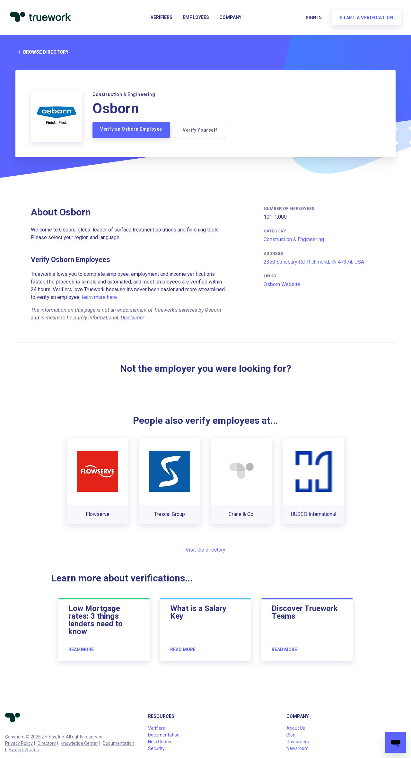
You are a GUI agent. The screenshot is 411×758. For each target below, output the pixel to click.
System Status (24, 749)
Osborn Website (282, 284)
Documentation (118, 743)
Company (230, 18)
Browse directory (41, 52)
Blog (290, 734)
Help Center (160, 741)
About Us (295, 728)
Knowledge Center (79, 743)
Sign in (313, 18)
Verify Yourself (200, 130)
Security (156, 748)
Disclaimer (132, 318)
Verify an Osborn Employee (131, 129)
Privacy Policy (19, 743)
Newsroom (297, 748)
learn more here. (100, 297)
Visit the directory (205, 550)
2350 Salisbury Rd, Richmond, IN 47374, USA (314, 262)
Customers (297, 741)
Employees (196, 18)
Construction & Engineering (294, 239)
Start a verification (366, 18)
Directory (47, 743)
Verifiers (161, 18)
